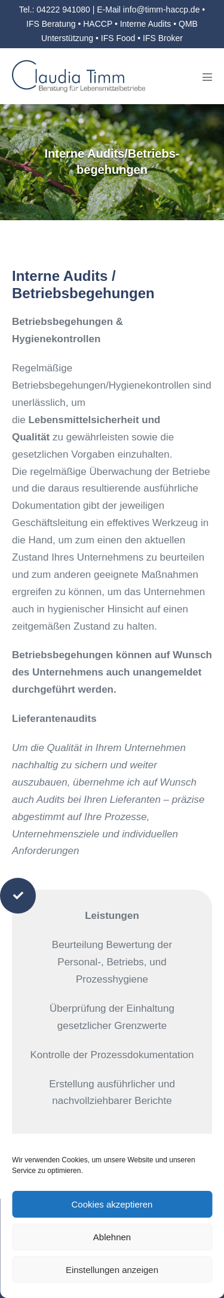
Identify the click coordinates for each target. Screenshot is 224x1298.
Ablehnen (112, 1237)
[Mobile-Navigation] (207, 77)
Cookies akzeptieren (112, 1204)
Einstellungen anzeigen (112, 1270)
